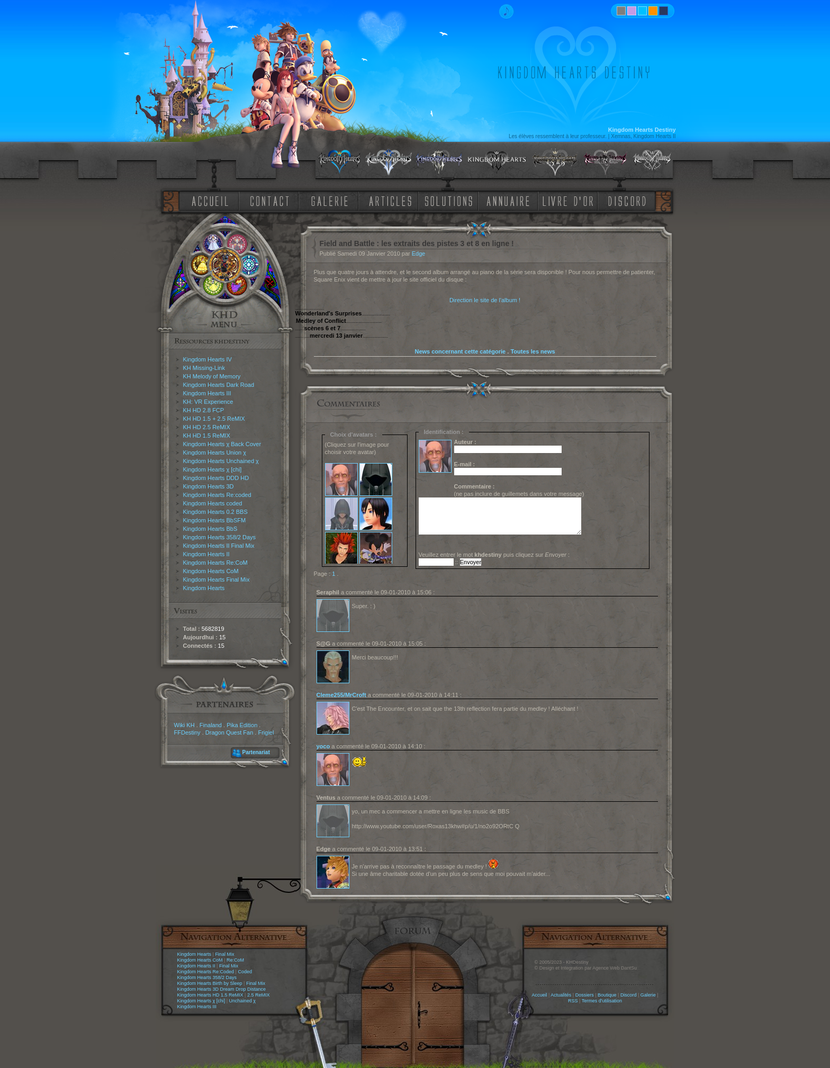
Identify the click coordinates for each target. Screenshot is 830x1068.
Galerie (648, 995)
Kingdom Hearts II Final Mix (219, 545)
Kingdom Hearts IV (207, 359)
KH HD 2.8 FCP (203, 410)
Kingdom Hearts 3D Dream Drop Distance (221, 989)
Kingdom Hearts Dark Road (219, 385)
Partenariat (256, 752)
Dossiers (584, 995)
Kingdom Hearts (204, 588)
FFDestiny (187, 732)
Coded (245, 971)
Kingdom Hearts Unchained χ (221, 461)
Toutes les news (532, 351)
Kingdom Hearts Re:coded (217, 495)
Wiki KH (184, 725)
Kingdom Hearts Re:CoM (215, 562)
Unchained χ (242, 1000)
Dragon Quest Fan (229, 732)
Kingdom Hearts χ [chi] (212, 469)
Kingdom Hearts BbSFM (214, 520)
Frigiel (266, 732)
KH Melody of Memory (212, 376)
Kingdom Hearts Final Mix (216, 579)
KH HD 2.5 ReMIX (206, 427)
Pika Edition (242, 725)
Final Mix (224, 954)
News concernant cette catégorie (460, 351)
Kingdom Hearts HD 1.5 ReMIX (210, 995)
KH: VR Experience (208, 402)
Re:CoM (235, 960)
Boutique (607, 995)
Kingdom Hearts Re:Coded (205, 971)
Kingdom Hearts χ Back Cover (222, 444)
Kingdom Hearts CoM (211, 571)
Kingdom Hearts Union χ (215, 452)
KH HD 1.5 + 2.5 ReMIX (214, 418)
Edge (419, 253)
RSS (573, 1000)
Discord (628, 995)
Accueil (539, 995)
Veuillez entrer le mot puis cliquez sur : (494, 554)
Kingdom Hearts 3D (208, 486)
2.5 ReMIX (258, 995)
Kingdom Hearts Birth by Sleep (209, 983)
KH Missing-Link (204, 368)
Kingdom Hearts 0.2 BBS (215, 512)
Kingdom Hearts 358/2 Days (219, 537)
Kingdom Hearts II (206, 554)
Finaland (211, 725)
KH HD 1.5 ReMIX (206, 435)
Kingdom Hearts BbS (210, 529)
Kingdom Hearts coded (212, 503)
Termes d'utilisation (602, 1000)
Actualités (561, 995)
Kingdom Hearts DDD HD (216, 478)
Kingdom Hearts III (207, 393)
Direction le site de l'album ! (484, 300)
